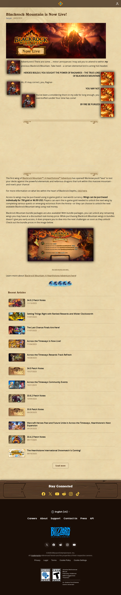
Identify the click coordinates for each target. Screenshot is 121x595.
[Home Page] (60, 4)
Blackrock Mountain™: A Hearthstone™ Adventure (46, 178)
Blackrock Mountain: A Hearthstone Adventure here (50, 275)
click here (82, 190)
